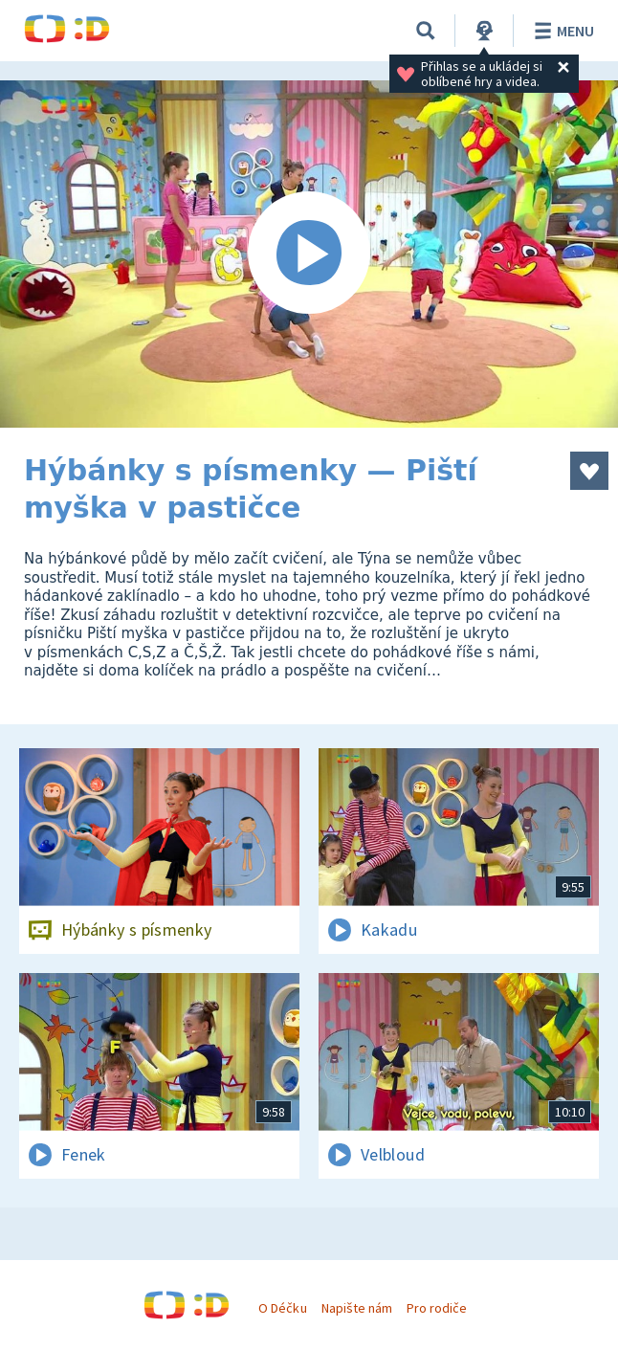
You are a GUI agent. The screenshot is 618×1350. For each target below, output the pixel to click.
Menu (561, 30)
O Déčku (282, 1308)
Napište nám (356, 1308)
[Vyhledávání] (425, 30)
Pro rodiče (437, 1308)
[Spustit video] (309, 254)
